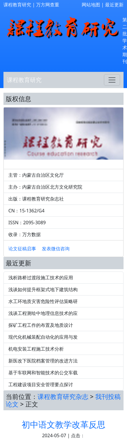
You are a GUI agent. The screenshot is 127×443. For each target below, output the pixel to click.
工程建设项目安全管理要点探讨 (40, 384)
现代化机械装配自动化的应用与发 (43, 337)
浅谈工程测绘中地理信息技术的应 (43, 313)
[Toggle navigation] (112, 80)
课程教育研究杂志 (63, 396)
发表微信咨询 (56, 248)
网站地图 (91, 4)
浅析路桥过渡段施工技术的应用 (40, 277)
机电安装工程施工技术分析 (36, 349)
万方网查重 (47, 4)
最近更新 (114, 4)
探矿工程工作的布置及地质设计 (40, 325)
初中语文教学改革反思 (63, 424)
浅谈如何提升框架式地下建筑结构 (43, 289)
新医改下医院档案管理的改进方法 (43, 361)
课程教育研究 (17, 4)
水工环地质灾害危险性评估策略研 (43, 301)
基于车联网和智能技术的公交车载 (43, 372)
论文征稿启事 (22, 248)
